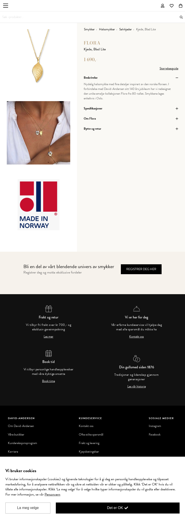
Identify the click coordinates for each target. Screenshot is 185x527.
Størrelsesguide (169, 68)
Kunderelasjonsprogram (22, 443)
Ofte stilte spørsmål (91, 434)
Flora (92, 42)
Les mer (48, 336)
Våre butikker (16, 434)
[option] (38, 65)
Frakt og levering (89, 443)
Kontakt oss (136, 336)
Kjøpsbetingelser (89, 451)
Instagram (155, 426)
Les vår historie (136, 386)
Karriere (13, 451)
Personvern (52, 494)
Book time (48, 381)
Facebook (154, 434)
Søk (181, 17)
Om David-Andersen (21, 426)
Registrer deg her (141, 269)
